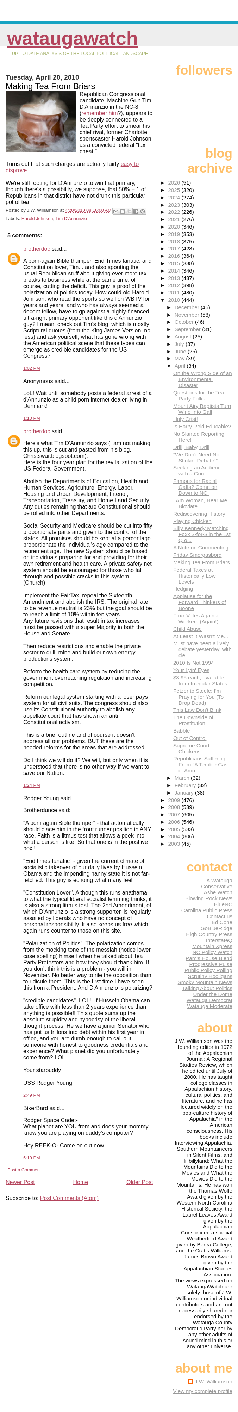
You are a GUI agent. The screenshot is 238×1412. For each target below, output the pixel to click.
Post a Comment (24, 1169)
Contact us (219, 916)
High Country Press (209, 934)
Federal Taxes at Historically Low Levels (194, 576)
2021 (174, 219)
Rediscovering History (199, 514)
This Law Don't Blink (197, 710)
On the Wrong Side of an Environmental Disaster (202, 379)
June (181, 351)
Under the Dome (212, 994)
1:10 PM (31, 418)
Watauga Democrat (209, 1000)
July (180, 344)
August (184, 337)
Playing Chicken (192, 521)
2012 (174, 285)
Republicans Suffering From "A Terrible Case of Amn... (202, 764)
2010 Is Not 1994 (193, 663)
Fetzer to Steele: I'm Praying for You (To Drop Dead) (198, 697)
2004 (174, 836)
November (188, 315)
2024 (174, 197)
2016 (174, 256)
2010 (174, 300)
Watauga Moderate (209, 1006)
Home (80, 1182)
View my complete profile (202, 1391)
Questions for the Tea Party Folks (198, 396)
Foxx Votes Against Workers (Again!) (196, 618)
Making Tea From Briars (201, 562)
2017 (174, 248)
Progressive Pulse (210, 964)
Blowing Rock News (208, 898)
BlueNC (223, 904)
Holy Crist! (185, 419)
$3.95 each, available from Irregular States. (201, 680)
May (180, 358)
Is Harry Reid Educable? (202, 426)
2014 (174, 271)
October (185, 322)
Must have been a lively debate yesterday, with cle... (202, 649)
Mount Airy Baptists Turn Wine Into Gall (202, 409)
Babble (181, 731)
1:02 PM (31, 368)
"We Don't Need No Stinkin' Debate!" (196, 458)
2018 (174, 241)
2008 (174, 807)
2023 (174, 205)
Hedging (183, 589)
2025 (174, 190)
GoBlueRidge (216, 928)
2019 (174, 234)
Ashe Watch (218, 892)
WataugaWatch (72, 38)
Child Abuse (187, 629)
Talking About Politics (207, 988)
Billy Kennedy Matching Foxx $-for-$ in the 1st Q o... (202, 534)
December (188, 307)
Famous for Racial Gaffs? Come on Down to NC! (195, 487)
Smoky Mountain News (205, 982)
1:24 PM (31, 785)
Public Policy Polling (208, 970)
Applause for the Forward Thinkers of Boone (199, 602)
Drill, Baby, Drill (191, 447)
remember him (99, 113)
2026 (174, 183)
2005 (174, 829)
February (186, 785)
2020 (174, 227)
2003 (174, 844)
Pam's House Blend (209, 958)
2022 (174, 212)
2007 (174, 814)
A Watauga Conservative (216, 883)
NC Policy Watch (212, 952)
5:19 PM (31, 1158)
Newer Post (20, 1182)
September (188, 329)
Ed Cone (222, 922)
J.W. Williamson (213, 1382)
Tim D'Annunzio (71, 218)
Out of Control (190, 738)
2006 (174, 822)
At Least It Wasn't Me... (200, 636)
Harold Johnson (37, 218)
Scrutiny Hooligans (210, 976)
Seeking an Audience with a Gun (198, 471)
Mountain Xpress (212, 946)
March (183, 778)
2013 (174, 278)
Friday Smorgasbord (197, 555)
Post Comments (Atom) (69, 1198)
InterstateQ (219, 940)
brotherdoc (36, 249)
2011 (174, 293)
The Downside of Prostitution (193, 720)
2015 (174, 263)
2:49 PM (31, 1095)
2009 (174, 800)
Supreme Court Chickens (191, 748)
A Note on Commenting (200, 548)
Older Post (139, 1182)
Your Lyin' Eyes (191, 670)
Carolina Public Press (206, 910)
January (185, 793)
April (181, 366)
